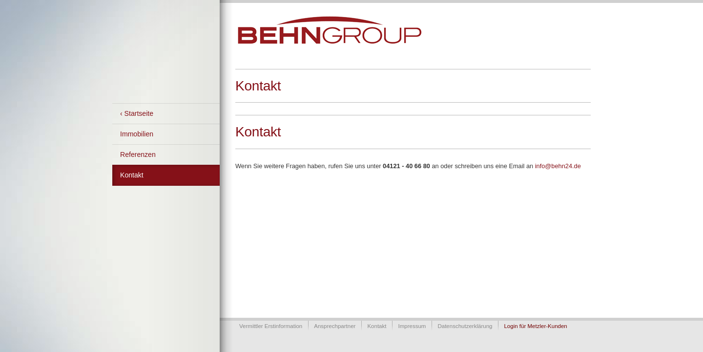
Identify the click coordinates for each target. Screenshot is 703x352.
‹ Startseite (136, 113)
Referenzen (138, 154)
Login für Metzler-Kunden (535, 326)
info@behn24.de (558, 166)
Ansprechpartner (334, 326)
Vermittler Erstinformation (270, 326)
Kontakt (132, 175)
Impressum (412, 326)
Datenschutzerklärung (464, 326)
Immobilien (136, 134)
